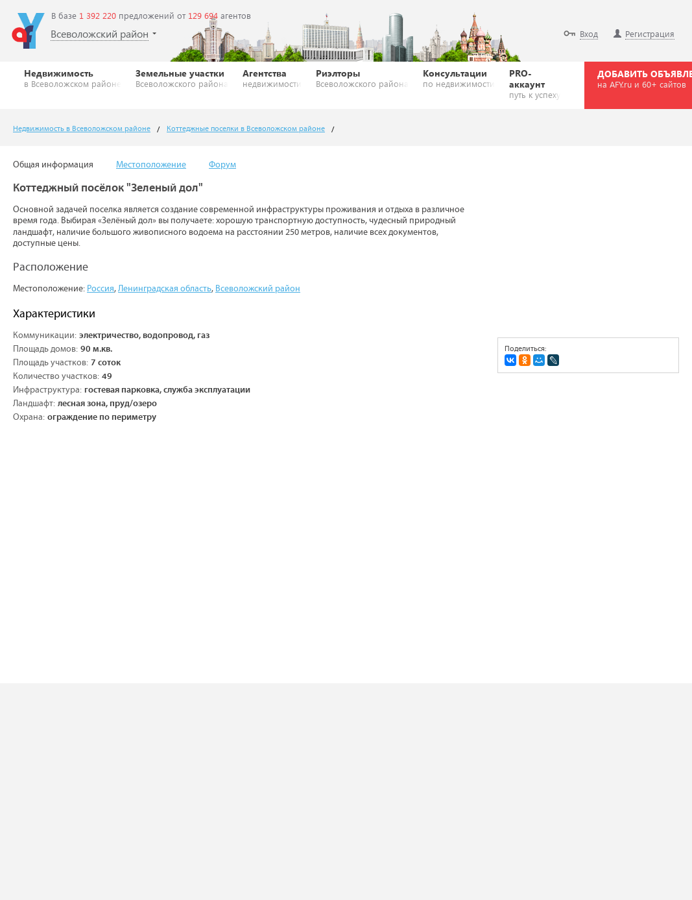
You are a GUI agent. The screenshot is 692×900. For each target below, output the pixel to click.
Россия (100, 289)
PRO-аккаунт (534, 83)
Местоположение (151, 165)
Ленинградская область (164, 289)
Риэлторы (362, 78)
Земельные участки (182, 78)
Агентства (272, 78)
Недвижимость (72, 78)
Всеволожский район (257, 289)
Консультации (459, 78)
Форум (222, 165)
